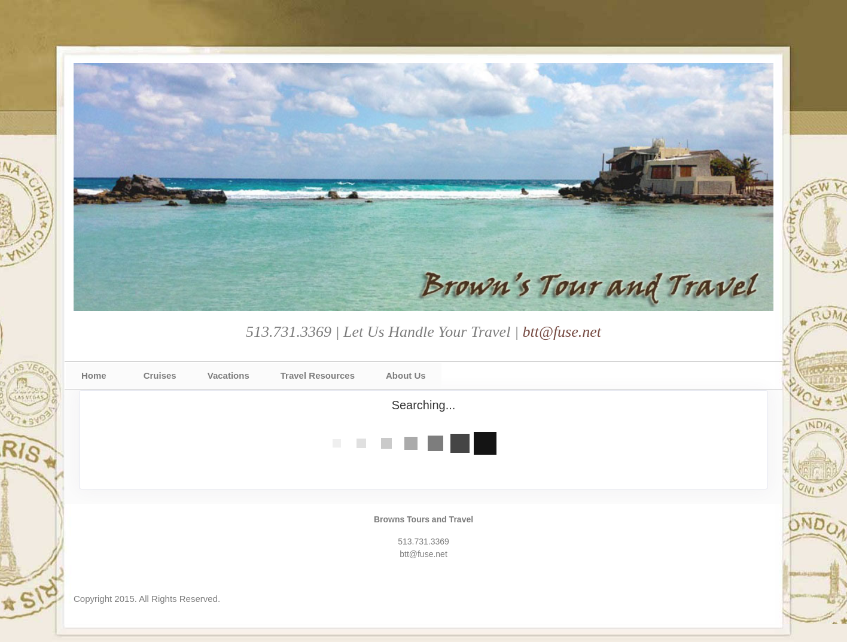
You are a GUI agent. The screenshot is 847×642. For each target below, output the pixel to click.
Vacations (228, 375)
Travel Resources (318, 375)
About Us (406, 375)
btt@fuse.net (562, 331)
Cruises (160, 375)
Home (93, 375)
